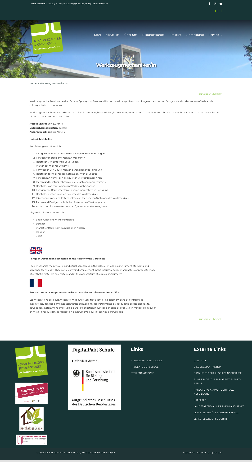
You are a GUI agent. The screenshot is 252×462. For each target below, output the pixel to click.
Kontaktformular (99, 3)
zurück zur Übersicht (210, 93)
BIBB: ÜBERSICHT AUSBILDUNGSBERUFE (218, 373)
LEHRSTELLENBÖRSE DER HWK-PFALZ (216, 412)
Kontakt (217, 452)
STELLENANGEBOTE (142, 373)
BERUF (198, 383)
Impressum (188, 452)
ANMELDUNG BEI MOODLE (146, 360)
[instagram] (215, 3)
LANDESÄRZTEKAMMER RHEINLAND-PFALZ (219, 406)
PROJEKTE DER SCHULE (144, 366)
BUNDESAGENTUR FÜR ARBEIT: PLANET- (217, 379)
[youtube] (221, 3)
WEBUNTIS (200, 360)
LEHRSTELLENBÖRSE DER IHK (211, 418)
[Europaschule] (31, 383)
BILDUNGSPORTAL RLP (207, 366)
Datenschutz (204, 452)
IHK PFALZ (200, 400)
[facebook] (209, 3)
